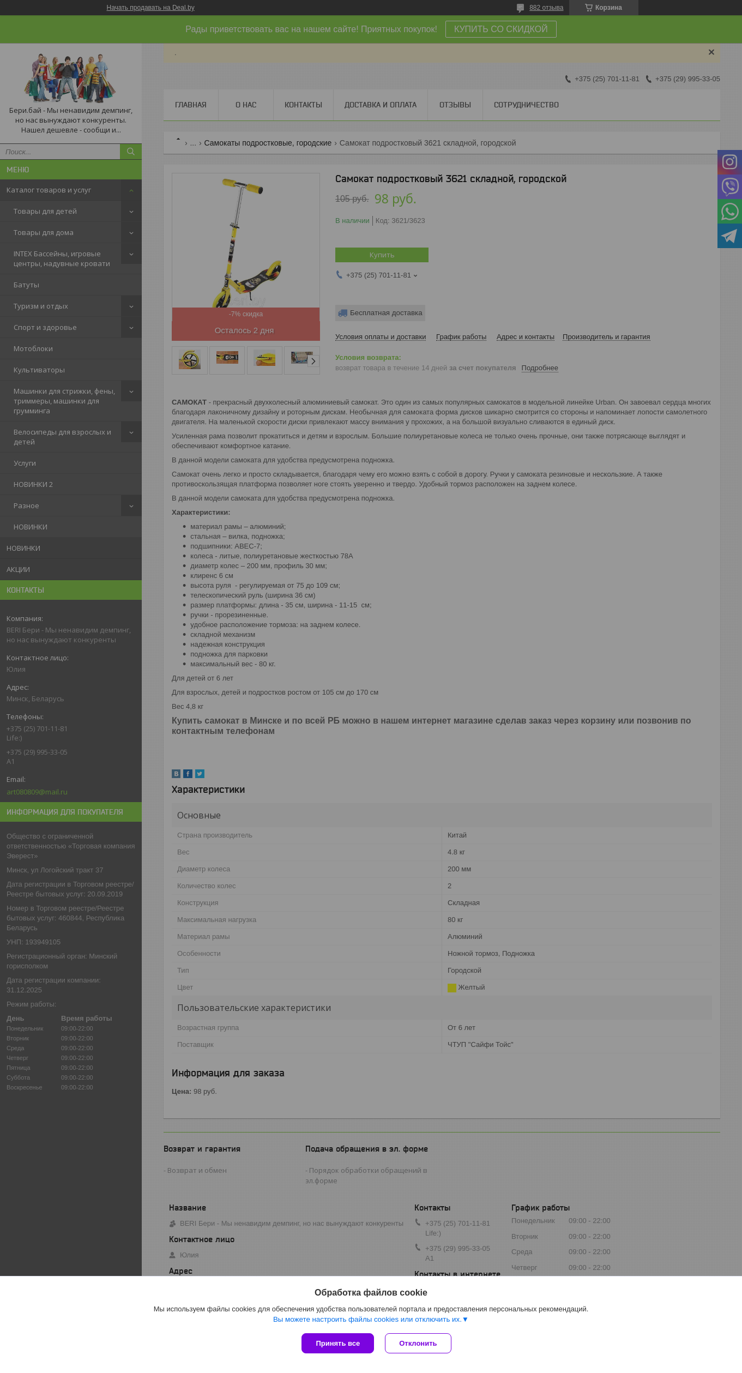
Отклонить (418, 1343)
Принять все (338, 1343)
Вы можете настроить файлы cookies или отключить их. (367, 1319)
